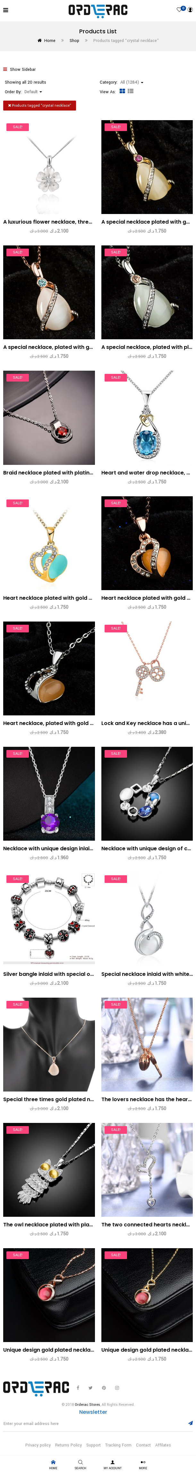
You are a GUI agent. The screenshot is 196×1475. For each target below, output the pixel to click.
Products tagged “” (39, 105)
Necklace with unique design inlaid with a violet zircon (73, 848)
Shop (74, 41)
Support (93, 1445)
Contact (143, 1445)
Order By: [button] (23, 92)
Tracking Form (118, 1445)
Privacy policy (38, 1445)
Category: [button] (121, 82)
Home (49, 41)
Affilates (163, 1445)
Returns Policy (68, 1445)
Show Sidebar (19, 69)
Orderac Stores (87, 1404)
